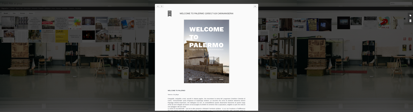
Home (12, 8)
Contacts (71, 8)
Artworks (34, 8)
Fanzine (58, 8)
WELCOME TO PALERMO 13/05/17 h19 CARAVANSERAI (215, 15)
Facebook (78, 8)
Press (53, 8)
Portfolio (64, 8)
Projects (41, 8)
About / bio (19, 8)
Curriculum (27, 8)
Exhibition (47, 8)
